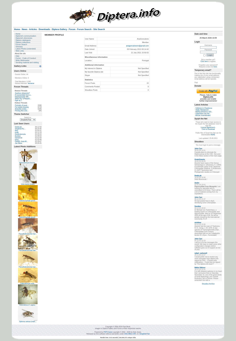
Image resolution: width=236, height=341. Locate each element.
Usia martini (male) (28, 184)
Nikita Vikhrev (200, 268)
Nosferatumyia (20, 134)
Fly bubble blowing (22, 107)
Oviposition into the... (203, 113)
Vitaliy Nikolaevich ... (203, 110)
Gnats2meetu (200, 159)
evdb (17, 132)
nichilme (198, 222)
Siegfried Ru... (20, 129)
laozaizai (31, 83)
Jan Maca (18, 143)
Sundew (198, 206)
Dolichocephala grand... (27, 201)
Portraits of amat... (22, 105)
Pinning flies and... (22, 111)
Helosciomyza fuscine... (27, 163)
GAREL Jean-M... (21, 141)
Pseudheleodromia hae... (28, 234)
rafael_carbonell (201, 253)
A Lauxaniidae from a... (23, 95)
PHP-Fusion (108, 332)
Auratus (17, 136)
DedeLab (18, 127)
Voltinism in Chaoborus (204, 108)
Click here (204, 61)
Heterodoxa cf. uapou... (27, 305)
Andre (197, 183)
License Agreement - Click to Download (208, 128)
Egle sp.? (18, 100)
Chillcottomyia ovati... (27, 283)
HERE (213, 135)
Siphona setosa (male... (27, 321)
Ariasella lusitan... (21, 109)
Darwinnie (18, 138)
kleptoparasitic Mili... (22, 97)
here (215, 67)
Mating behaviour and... (204, 112)
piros (17, 139)
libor (16, 130)
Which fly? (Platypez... (23, 99)
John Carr (198, 149)
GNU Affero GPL (130, 334)
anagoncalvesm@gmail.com (137, 46)
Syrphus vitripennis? (22, 93)
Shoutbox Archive (208, 284)
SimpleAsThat (144, 334)
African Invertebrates (202, 115)
